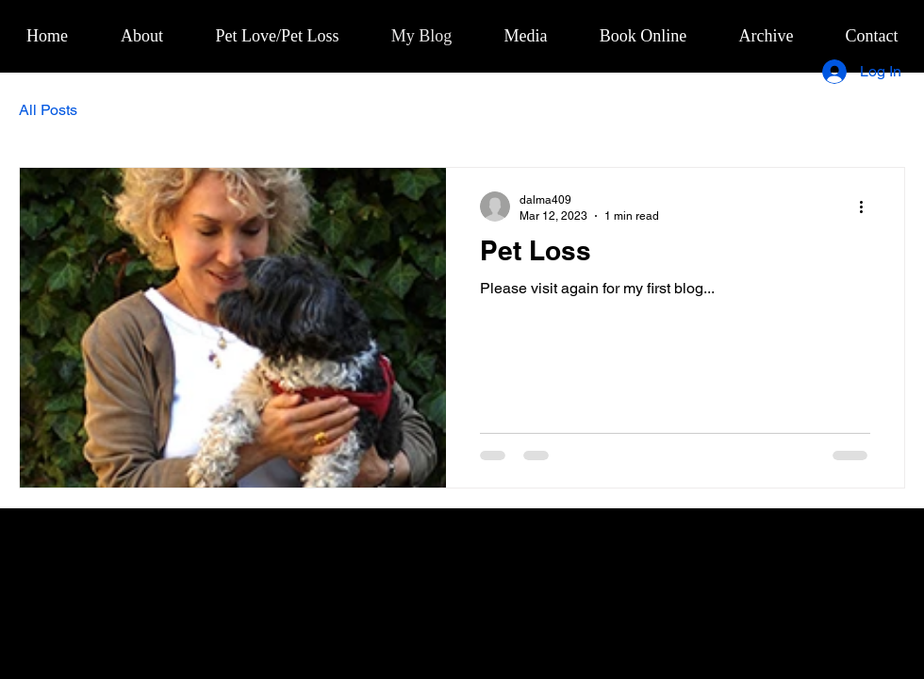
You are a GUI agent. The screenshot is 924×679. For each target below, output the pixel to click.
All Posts (48, 110)
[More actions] (867, 206)
